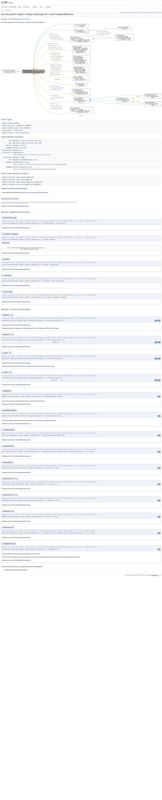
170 (13, 456)
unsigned (9, 162)
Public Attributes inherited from (25, 192)
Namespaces (27, 7)
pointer (9, 130)
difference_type (12, 128)
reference (10, 133)
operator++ (16, 150)
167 (13, 537)
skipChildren (17, 152)
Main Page (4, 7)
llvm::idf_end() (35, 366)
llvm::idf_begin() (38, 328)
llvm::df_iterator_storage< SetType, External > (35, 192)
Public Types (122, 12)
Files (42, 7)
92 (12, 302)
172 (13, 472)
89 (12, 253)
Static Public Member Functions (145, 12)
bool (10, 140)
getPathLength (17, 162)
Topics (19, 7)
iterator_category (13, 123)
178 (13, 521)
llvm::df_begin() (15, 328)
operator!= (16, 143)
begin (18, 177)
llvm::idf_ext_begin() (52, 328)
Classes (35, 7)
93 (12, 228)
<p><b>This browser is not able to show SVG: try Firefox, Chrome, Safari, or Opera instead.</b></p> (81, 69)
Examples (48, 7)
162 (13, 347)
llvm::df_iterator (12, 223)
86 (11, 206)
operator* (16, 145)
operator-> (16, 148)
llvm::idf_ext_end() (48, 366)
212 (13, 424)
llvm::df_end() (15, 366)
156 (13, 325)
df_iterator (8, 10)
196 (13, 505)
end (17, 179)
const (17, 133)
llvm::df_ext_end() (25, 366)
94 (12, 269)
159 (13, 363)
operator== (16, 140)
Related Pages (12, 7)
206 (13, 440)
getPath (15, 167)
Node (29, 160)
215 (13, 404)
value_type (10, 125)
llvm (2, 10)
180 (13, 489)
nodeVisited (17, 160)
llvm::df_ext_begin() (27, 328)
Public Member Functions (131, 12)
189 (13, 560)
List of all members (157, 12)
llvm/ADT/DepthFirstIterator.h (19, 19)
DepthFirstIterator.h (22, 206)
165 (13, 385)
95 (12, 285)
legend (81, 115)
